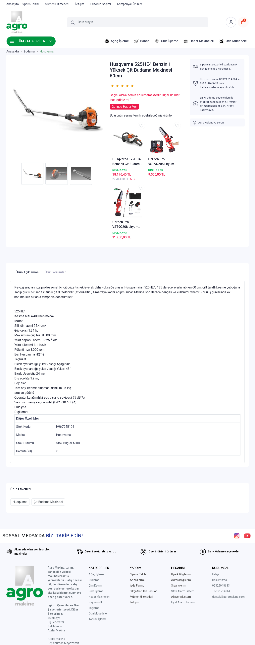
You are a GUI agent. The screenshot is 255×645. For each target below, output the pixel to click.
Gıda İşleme (96, 532)
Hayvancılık (96, 544)
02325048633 (221, 527)
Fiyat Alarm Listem (183, 544)
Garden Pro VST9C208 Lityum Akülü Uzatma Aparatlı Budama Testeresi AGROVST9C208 (172, 150)
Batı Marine (55, 568)
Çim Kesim (95, 527)
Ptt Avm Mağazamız (61, 597)
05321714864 (221, 532)
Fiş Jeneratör (56, 563)
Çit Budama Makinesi (48, 443)
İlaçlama (94, 549)
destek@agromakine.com (228, 538)
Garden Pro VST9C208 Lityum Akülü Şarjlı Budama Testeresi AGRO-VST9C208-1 (146, 150)
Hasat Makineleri (99, 538)
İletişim (216, 516)
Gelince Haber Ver (124, 107)
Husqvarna (20, 443)
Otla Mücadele (98, 555)
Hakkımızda (219, 521)
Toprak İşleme (98, 560)
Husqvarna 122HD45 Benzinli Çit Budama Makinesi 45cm (120, 150)
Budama (94, 521)
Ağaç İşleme (96, 516)
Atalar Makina (56, 572)
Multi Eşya (54, 559)
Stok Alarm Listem (182, 532)
